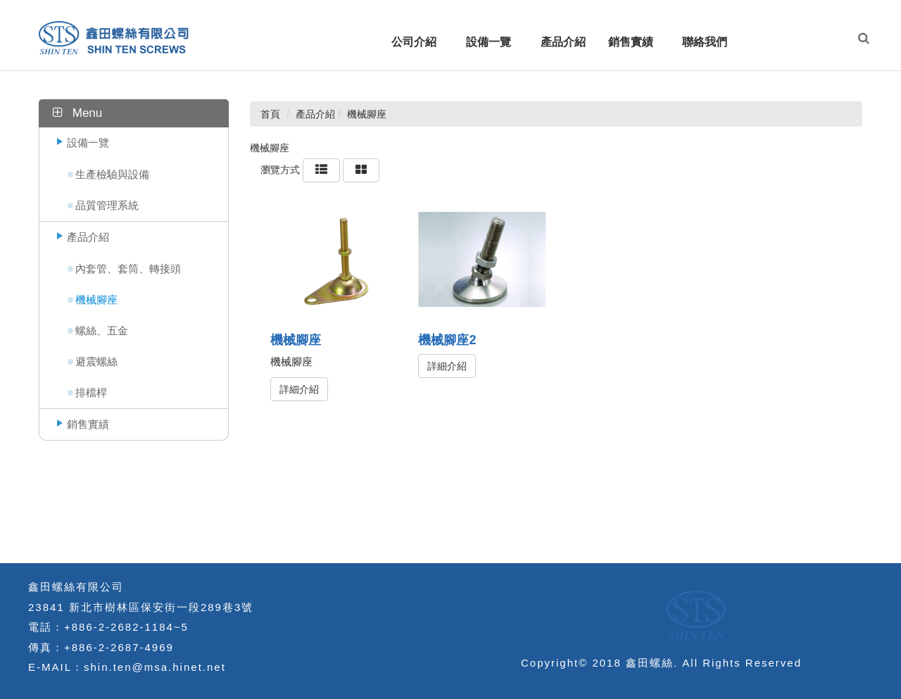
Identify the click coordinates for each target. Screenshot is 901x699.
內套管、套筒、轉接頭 (128, 269)
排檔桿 (91, 392)
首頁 (270, 114)
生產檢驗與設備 (112, 174)
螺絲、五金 (101, 330)
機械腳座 (96, 300)
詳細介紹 (299, 389)
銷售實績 (88, 424)
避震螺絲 (96, 361)
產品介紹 (88, 237)
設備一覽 (88, 143)
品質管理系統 (107, 205)
